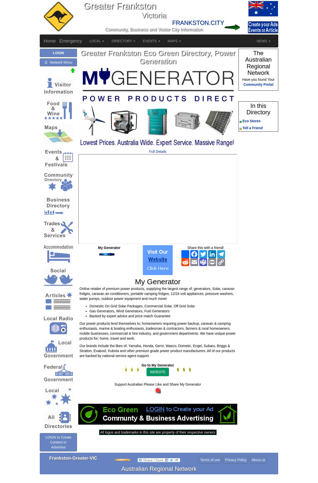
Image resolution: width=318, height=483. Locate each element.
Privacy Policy (235, 460)
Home (50, 41)
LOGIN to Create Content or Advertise (58, 442)
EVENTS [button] (151, 41)
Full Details (157, 152)
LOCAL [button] (96, 41)
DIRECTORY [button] (123, 41)
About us (258, 460)
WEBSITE (157, 372)
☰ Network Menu (58, 62)
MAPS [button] (174, 41)
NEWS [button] (264, 41)
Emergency (70, 41)
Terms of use (210, 460)
